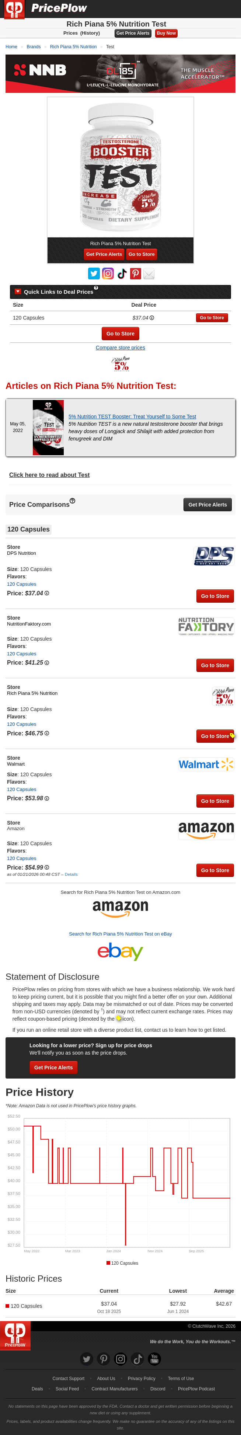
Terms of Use (181, 1378)
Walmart (16, 764)
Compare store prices (120, 348)
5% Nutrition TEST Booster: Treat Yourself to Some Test (132, 416)
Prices (70, 33)
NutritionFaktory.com (29, 624)
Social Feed (67, 1389)
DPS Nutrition (21, 553)
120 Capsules (21, 584)
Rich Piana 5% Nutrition (32, 693)
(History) (90, 33)
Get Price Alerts (133, 33)
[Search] (211, 9)
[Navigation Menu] (227, 9)
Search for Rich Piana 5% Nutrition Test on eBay (120, 934)
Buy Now (166, 33)
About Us (106, 1378)
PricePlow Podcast (196, 1389)
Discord (157, 1389)
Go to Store (142, 254)
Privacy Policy (142, 1378)
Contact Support (68, 1378)
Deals (37, 1389)
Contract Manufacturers (114, 1389)
